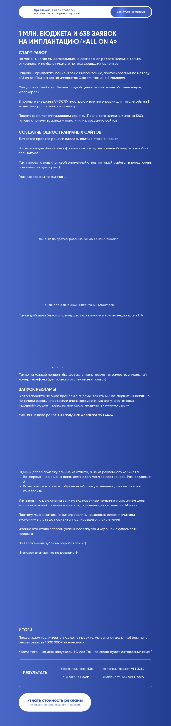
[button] (55, 702)
